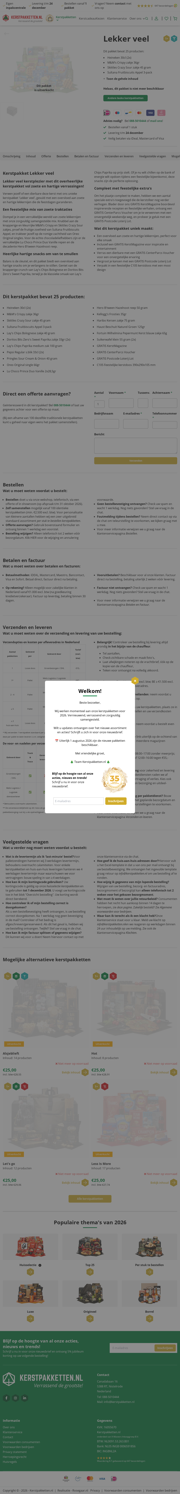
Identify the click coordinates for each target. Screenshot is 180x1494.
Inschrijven (116, 801)
